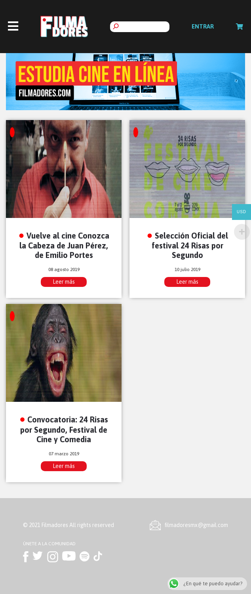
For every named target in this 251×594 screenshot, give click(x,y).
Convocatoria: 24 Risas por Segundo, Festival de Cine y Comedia (64, 429)
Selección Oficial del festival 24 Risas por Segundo (190, 245)
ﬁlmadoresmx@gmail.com (196, 525)
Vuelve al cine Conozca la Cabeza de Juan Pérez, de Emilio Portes (64, 245)
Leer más (64, 282)
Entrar (203, 26)
